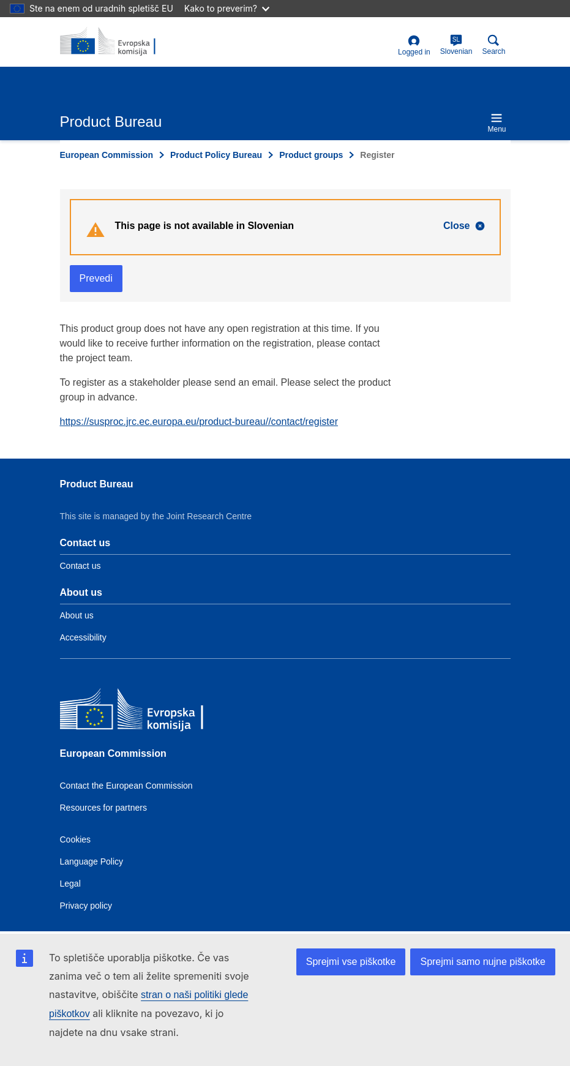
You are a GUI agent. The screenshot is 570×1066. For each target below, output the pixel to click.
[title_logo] (119, 41)
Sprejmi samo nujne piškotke (483, 961)
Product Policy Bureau (216, 155)
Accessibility (83, 637)
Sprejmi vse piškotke (351, 961)
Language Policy (92, 861)
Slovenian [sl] (456, 45)
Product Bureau (96, 484)
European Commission (106, 155)
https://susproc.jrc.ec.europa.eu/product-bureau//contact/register (199, 421)
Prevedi (96, 278)
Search (493, 45)
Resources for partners (103, 808)
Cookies (75, 839)
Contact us (80, 566)
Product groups (311, 155)
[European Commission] (149, 713)
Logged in (414, 45)
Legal (70, 883)
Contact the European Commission (126, 785)
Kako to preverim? (226, 8)
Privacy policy (86, 905)
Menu (496, 122)
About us (77, 615)
